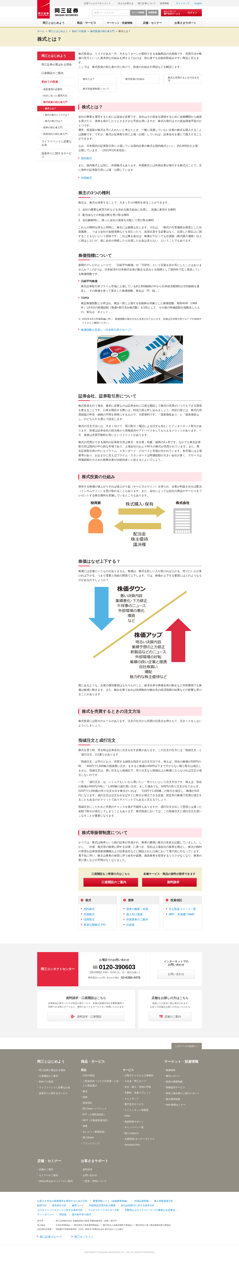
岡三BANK (88, 1137)
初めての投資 (49, 81)
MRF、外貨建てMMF (182, 914)
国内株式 (86, 158)
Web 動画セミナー (176, 1104)
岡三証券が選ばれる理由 (56, 64)
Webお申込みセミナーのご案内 (56, 1181)
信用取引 (89, 919)
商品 (83, 1070)
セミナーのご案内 (48, 1175)
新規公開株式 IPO (95, 924)
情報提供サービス (175, 1087)
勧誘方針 (42, 1205)
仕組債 (130, 924)
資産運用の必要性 (52, 89)
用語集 (63, 1214)
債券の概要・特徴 (137, 909)
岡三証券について (147, 3)
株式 (88, 900)
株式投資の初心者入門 (55, 102)
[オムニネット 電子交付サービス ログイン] (181, 12)
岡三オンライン (83, 1236)
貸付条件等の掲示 (81, 1214)
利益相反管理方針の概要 (102, 1205)
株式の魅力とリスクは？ (57, 115)
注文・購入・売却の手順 (137, 1086)
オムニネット (131, 1098)
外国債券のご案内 (137, 919)
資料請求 (87, 1169)
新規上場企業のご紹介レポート (182, 1093)
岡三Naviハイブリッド (95, 1108)
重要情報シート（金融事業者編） (111, 1201)
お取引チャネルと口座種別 (138, 1075)
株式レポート (173, 1076)
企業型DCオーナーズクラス (139, 1139)
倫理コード (78, 1205)
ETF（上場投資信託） (94, 1114)
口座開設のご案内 (52, 73)
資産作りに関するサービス (56, 155)
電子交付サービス (134, 1104)
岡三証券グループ (51, 1236)
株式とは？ (124, 31)
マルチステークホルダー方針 (103, 1210)
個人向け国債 (134, 914)
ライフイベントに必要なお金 (56, 143)
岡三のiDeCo (131, 1133)
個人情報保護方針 (163, 1201)
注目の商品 (89, 1075)
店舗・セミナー (49, 1161)
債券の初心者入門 (52, 127)
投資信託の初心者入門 (55, 134)
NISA (127, 1115)
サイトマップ (182, 3)
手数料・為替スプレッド (137, 1092)
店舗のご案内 (46, 1169)
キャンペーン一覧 (134, 1127)
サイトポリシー (45, 1214)
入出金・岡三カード (135, 1081)
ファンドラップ (91, 1143)
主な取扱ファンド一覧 (182, 909)
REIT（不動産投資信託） (96, 1120)
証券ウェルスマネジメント (97, 3)
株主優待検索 (173, 1099)
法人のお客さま (126, 3)
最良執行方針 (59, 1205)
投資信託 (176, 900)
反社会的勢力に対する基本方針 (137, 1205)
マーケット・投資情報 (181, 1061)
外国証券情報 (141, 1201)
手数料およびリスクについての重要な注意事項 (150, 1210)
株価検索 (170, 1070)
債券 (131, 900)
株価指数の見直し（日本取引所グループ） (107, 329)
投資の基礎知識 (174, 1081)
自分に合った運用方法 (55, 95)
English (198, 3)
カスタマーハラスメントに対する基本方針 (60, 1210)
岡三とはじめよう (53, 56)
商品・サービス (93, 1061)
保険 (85, 1126)
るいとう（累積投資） (95, 1131)
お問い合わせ (90, 1175)
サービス (128, 1070)
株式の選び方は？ (54, 121)
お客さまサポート (94, 1161)
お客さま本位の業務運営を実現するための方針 (62, 1201)
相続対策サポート (134, 1121)
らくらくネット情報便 (136, 1110)
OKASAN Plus (132, 1144)
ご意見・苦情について (95, 1181)
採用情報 (164, 3)
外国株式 (86, 177)
